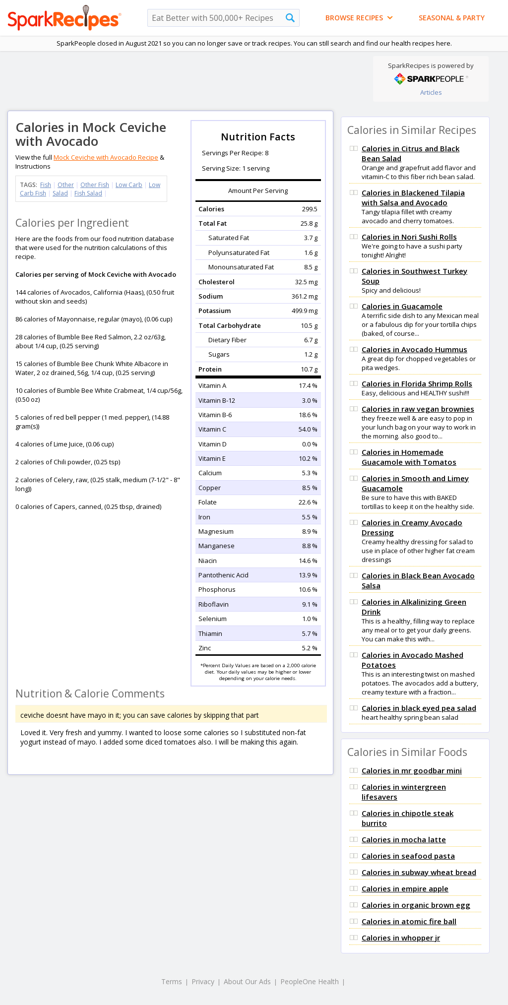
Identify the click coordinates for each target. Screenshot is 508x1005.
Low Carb (129, 185)
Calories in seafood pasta (408, 856)
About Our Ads (247, 981)
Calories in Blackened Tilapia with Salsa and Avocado (413, 197)
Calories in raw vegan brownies (418, 409)
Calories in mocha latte (404, 839)
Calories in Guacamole (402, 306)
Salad (60, 193)
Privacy (202, 981)
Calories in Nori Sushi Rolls (409, 237)
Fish (45, 185)
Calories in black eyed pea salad (419, 708)
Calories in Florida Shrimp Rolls (417, 383)
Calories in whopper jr (401, 937)
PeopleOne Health (309, 981)
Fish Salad (88, 193)
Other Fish (94, 185)
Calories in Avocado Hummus (414, 349)
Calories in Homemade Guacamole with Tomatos (409, 457)
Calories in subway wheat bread (419, 872)
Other (66, 185)
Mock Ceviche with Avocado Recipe (106, 157)
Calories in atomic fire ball (409, 921)
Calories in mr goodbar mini (412, 770)
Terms (171, 981)
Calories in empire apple (405, 888)
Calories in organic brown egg (416, 905)
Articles (431, 92)
